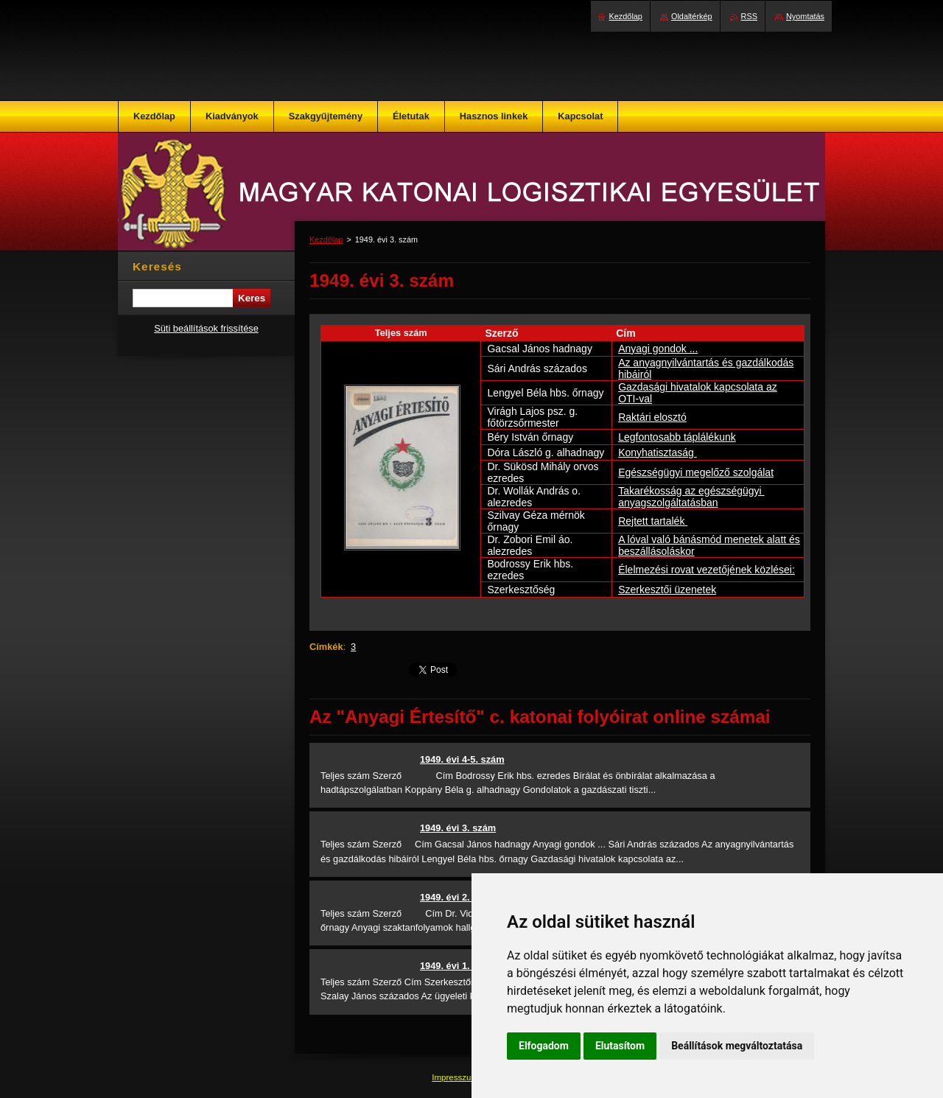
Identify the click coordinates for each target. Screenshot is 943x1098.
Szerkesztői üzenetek (667, 589)
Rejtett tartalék (652, 521)
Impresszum (456, 1077)
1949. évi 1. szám (458, 965)
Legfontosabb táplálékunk (677, 437)
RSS (749, 16)
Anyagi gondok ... (658, 348)
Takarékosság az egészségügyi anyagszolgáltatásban (691, 496)
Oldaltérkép (691, 16)
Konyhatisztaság (657, 452)
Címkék (326, 646)
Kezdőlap (326, 239)
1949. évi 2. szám (458, 897)
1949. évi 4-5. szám (462, 759)
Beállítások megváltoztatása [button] (736, 1046)
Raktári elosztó (652, 417)
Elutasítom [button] (620, 1046)
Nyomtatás (805, 16)
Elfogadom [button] (544, 1046)
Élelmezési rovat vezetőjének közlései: (706, 570)
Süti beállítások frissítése (206, 328)
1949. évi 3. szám (458, 827)
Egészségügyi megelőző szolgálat (696, 472)
